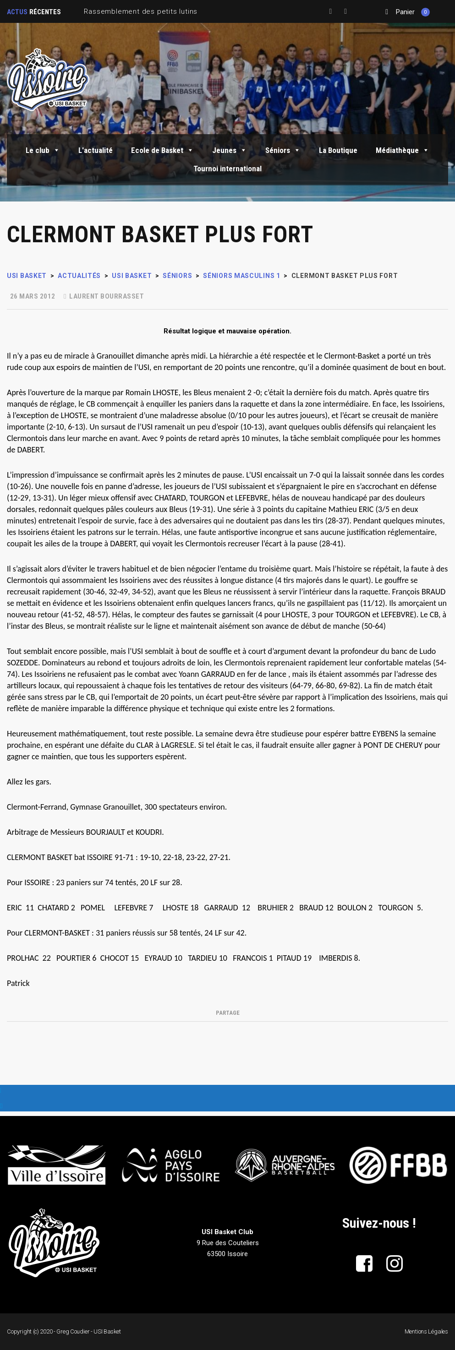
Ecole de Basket (162, 150)
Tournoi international (227, 168)
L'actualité (95, 150)
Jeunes (229, 150)
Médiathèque (402, 150)
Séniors (283, 150)
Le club (43, 150)
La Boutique (338, 150)
